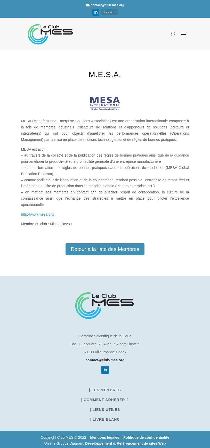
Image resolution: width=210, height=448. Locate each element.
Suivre (109, 12)
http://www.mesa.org (37, 214)
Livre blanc (106, 419)
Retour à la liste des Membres (105, 249)
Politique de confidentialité (146, 437)
